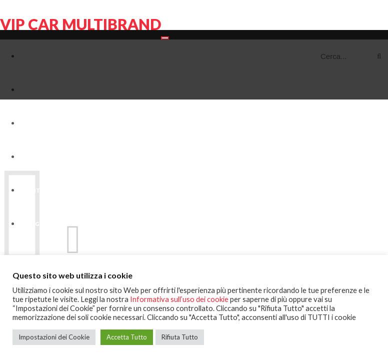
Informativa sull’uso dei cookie (179, 299)
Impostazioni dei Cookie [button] (54, 337)
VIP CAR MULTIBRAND (80, 24)
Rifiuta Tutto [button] (180, 337)
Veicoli (34, 123)
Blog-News (40, 223)
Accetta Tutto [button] (126, 337)
